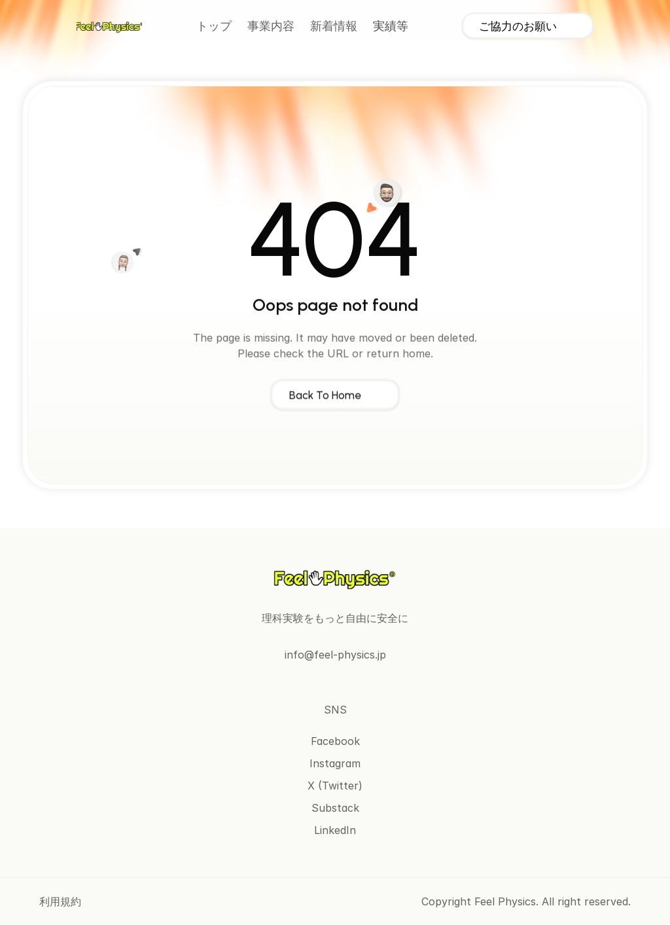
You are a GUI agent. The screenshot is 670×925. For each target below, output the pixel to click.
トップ (214, 26)
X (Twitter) (335, 785)
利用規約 (60, 901)
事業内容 (270, 26)
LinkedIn (335, 830)
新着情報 (333, 26)
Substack (335, 807)
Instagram (335, 763)
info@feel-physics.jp (335, 654)
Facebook (335, 741)
